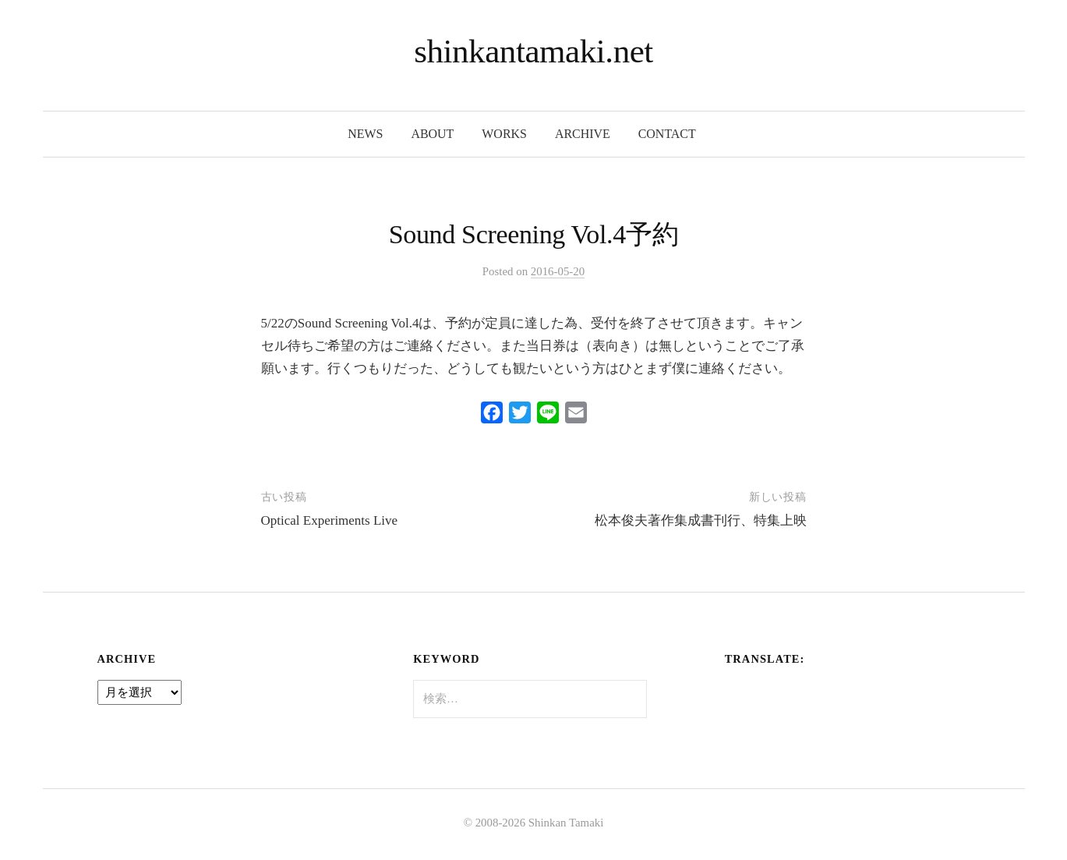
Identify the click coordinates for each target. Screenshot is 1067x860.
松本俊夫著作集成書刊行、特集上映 (701, 520)
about (432, 133)
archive (582, 133)
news (365, 133)
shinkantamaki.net (533, 51)
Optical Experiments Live (329, 520)
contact (667, 133)
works (504, 133)
